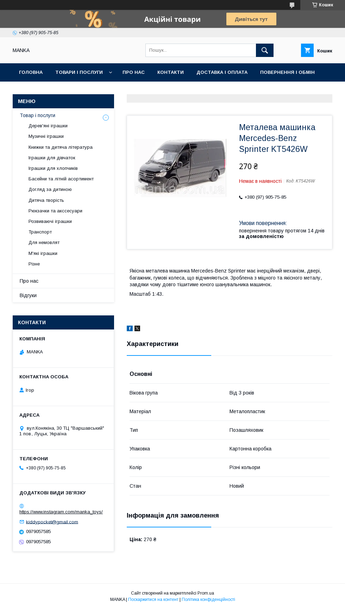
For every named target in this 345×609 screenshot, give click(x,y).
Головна (31, 72)
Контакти (170, 72)
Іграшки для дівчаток (52, 157)
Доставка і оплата (221, 72)
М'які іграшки (43, 253)
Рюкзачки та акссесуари (55, 210)
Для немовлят (44, 242)
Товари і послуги (79, 72)
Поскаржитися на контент (153, 599)
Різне (34, 264)
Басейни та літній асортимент (61, 178)
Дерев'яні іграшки (48, 125)
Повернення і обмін (287, 72)
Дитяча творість (46, 200)
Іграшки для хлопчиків (53, 168)
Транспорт (40, 232)
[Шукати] (265, 50)
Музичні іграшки (46, 136)
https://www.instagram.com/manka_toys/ (61, 511)
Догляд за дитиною (50, 189)
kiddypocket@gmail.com (52, 521)
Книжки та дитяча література (61, 147)
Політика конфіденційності (208, 599)
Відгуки (28, 295)
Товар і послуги (37, 115)
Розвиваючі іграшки (50, 221)
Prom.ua (205, 593)
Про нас (134, 72)
